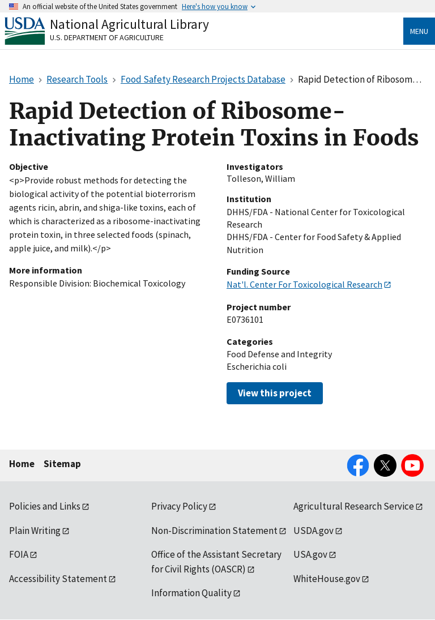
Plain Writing (35, 530)
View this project (275, 393)
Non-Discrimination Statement (214, 530)
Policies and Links (44, 506)
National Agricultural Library (129, 24)
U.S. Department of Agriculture (107, 37)
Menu (419, 31)
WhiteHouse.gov (326, 578)
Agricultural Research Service (353, 506)
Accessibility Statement (58, 578)
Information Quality (191, 593)
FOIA (18, 554)
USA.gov (310, 554)
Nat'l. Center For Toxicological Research (304, 284)
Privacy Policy (179, 506)
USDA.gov (313, 530)
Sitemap (62, 463)
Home (22, 463)
